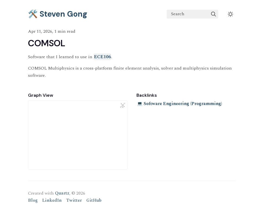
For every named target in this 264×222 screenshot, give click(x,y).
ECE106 (102, 56)
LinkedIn (52, 200)
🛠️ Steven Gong (57, 14)
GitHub (93, 200)
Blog (33, 200)
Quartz (62, 193)
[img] (213, 14)
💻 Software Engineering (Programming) (179, 103)
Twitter (74, 200)
